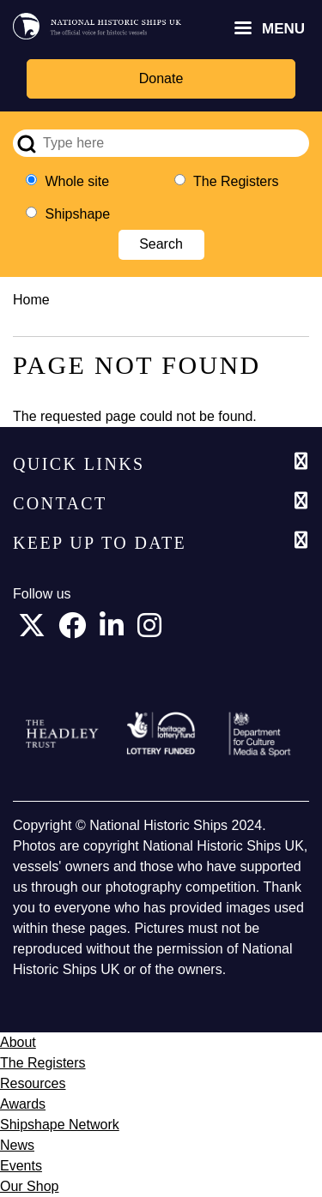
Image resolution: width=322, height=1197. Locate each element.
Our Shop (29, 1186)
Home (31, 299)
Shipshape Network (59, 1124)
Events (21, 1165)
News (17, 1145)
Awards (23, 1104)
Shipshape (77, 214)
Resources (32, 1083)
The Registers (236, 181)
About (18, 1042)
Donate (161, 78)
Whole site (77, 181)
